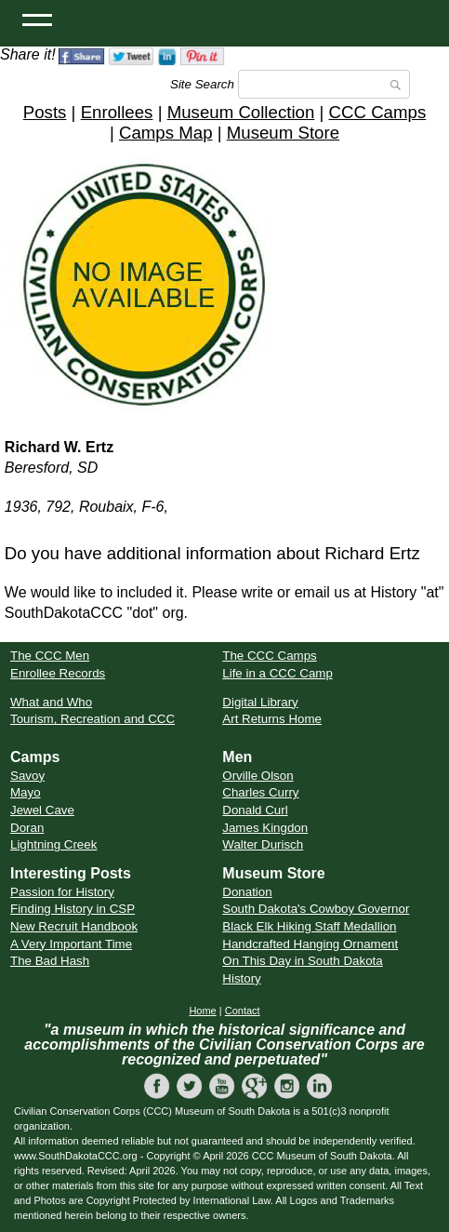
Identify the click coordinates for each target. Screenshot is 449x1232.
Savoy (27, 776)
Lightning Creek (53, 844)
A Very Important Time (71, 944)
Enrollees (117, 112)
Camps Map (166, 132)
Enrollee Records (57, 673)
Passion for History (62, 892)
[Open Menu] (37, 18)
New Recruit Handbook (74, 926)
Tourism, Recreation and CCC (92, 719)
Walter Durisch (262, 844)
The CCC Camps (269, 656)
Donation (246, 892)
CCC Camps (378, 112)
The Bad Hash (49, 961)
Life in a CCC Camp (277, 673)
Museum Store (283, 132)
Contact (242, 1010)
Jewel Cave (42, 810)
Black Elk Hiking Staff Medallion (309, 926)
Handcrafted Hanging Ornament (310, 944)
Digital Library (259, 702)
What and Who (51, 702)
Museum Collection (241, 112)
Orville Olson (257, 776)
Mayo (25, 792)
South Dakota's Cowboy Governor (315, 909)
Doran (27, 828)
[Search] (324, 84)
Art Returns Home (272, 719)
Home (202, 1010)
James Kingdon (265, 828)
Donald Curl (254, 810)
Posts (45, 112)
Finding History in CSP (72, 909)
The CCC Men (49, 656)
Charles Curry (260, 792)
